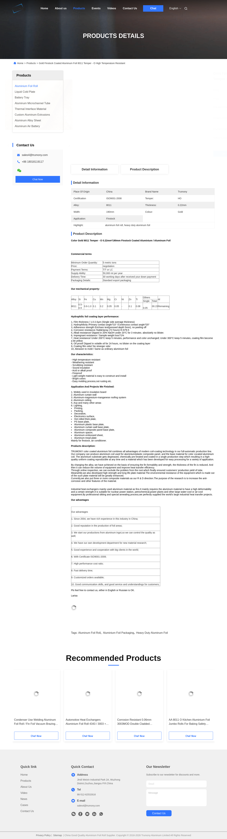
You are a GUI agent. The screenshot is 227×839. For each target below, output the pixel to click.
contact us (158, 813)
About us (60, 8)
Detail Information (95, 169)
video (24, 792)
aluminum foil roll (89, 632)
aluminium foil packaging (118, 632)
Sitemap (57, 835)
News (24, 799)
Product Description (144, 169)
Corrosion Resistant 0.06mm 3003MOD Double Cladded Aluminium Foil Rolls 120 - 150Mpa (138, 722)
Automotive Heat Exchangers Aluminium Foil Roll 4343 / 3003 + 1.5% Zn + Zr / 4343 (86, 722)
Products (79, 8)
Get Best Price (162, 153)
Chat (153, 8)
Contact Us (130, 8)
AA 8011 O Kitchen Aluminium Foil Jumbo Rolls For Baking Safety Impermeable (189, 722)
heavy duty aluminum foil (152, 632)
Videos (111, 8)
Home (44, 8)
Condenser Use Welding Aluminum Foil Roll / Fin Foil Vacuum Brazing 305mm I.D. (35, 722)
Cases (24, 805)
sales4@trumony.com (35, 155)
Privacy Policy (43, 835)
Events (96, 8)
